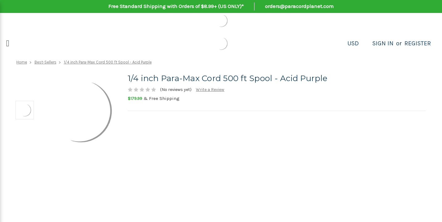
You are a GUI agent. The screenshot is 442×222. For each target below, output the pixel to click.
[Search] (365, 43)
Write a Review (210, 89)
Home (21, 62)
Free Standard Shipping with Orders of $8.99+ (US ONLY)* (176, 6)
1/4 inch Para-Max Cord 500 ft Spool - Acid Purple (108, 62)
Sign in (383, 43)
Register (417, 43)
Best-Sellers (45, 62)
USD (353, 43)
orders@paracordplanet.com (299, 6)
